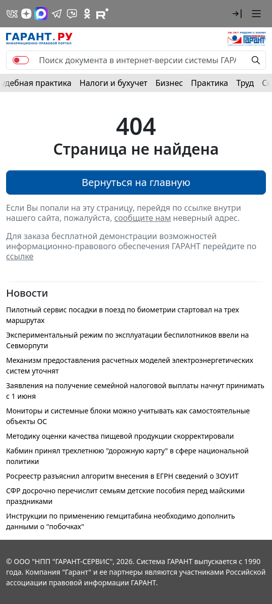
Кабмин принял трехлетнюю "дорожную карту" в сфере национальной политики (127, 456)
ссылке (19, 256)
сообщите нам (142, 217)
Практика (209, 82)
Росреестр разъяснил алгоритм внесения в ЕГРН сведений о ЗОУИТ (122, 476)
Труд (245, 82)
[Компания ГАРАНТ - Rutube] (102, 14)
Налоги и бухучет (113, 82)
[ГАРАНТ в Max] (41, 13)
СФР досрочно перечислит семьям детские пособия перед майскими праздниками (125, 496)
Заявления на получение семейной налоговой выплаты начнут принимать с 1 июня (135, 391)
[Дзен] (26, 14)
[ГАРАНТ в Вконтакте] (12, 14)
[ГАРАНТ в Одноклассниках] (87, 14)
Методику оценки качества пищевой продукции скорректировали (120, 436)
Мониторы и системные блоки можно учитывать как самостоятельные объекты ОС (128, 416)
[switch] (21, 60)
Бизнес (169, 82)
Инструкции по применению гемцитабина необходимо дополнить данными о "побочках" (120, 521)
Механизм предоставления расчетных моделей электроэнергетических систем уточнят (129, 365)
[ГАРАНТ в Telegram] (57, 14)
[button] (237, 13)
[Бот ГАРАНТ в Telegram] (72, 14)
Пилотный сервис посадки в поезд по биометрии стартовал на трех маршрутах (122, 315)
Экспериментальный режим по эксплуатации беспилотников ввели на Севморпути (127, 340)
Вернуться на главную (136, 182)
